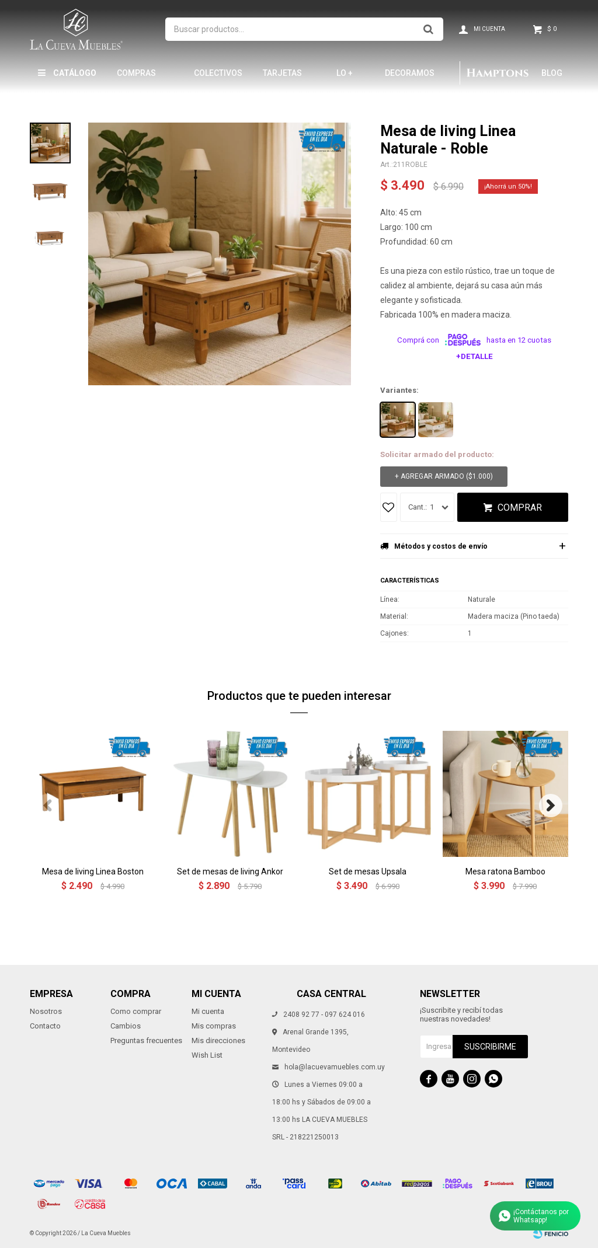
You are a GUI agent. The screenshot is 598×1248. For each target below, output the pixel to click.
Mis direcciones (218, 1040)
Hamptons (498, 73)
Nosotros (46, 1011)
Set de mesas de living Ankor (230, 871)
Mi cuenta (208, 1011)
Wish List (207, 1055)
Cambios (125, 1026)
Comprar (520, 507)
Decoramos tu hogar (409, 78)
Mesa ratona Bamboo (505, 871)
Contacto (45, 1026)
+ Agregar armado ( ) (444, 476)
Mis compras (214, 1026)
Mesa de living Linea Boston (93, 871)
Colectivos (218, 73)
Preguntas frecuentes (146, 1040)
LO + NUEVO (349, 78)
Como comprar (135, 1011)
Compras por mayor (139, 78)
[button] (550, 805)
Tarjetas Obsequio (283, 78)
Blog (551, 73)
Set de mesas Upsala (367, 871)
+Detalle (474, 356)
